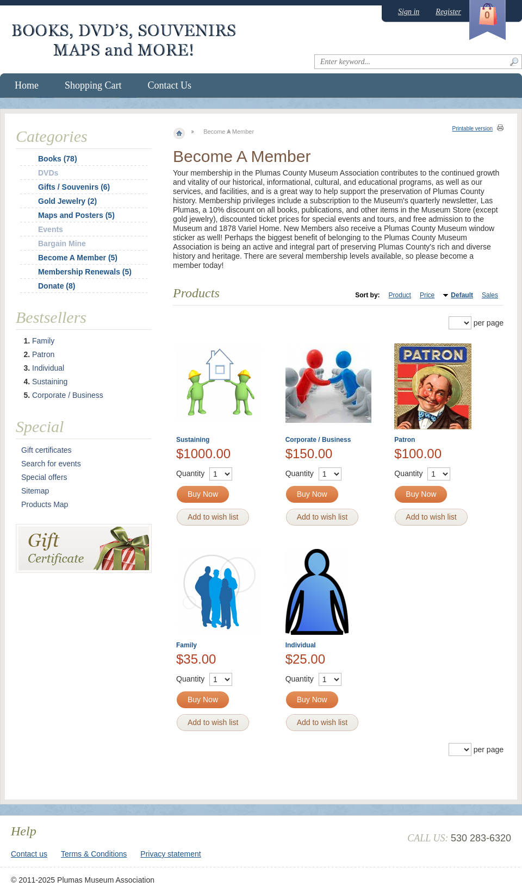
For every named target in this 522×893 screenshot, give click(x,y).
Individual (300, 645)
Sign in (408, 12)
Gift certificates (46, 450)
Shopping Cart (93, 85)
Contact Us (170, 85)
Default (462, 295)
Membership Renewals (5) (85, 271)
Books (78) (57, 158)
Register (448, 12)
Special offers (44, 477)
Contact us (29, 854)
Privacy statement (170, 854)
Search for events (51, 463)
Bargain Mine (62, 243)
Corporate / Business (318, 440)
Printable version (472, 129)
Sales (490, 295)
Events (50, 229)
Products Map (44, 504)
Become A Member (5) (77, 257)
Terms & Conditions (94, 854)
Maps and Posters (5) (76, 215)
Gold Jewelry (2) (67, 201)
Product (400, 295)
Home (27, 85)
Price (427, 295)
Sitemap (35, 490)
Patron (404, 440)
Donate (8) (56, 286)
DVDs (48, 172)
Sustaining (192, 440)
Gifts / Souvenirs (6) (74, 187)
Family (186, 645)
